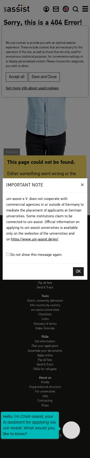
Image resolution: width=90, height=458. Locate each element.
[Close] (82, 184)
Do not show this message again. (34, 255)
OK (78, 272)
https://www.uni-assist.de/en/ (34, 239)
